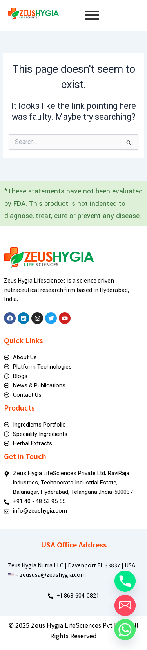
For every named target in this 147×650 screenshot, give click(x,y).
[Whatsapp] (125, 629)
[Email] (125, 605)
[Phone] (125, 581)
